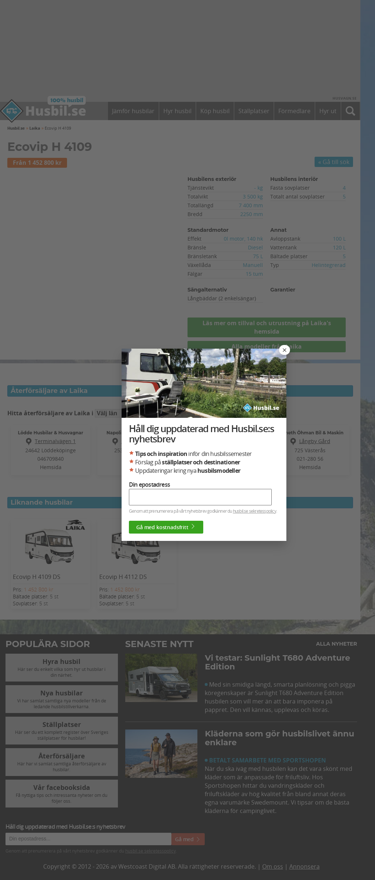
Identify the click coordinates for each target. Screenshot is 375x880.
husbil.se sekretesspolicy (254, 511)
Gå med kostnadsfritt (166, 527)
